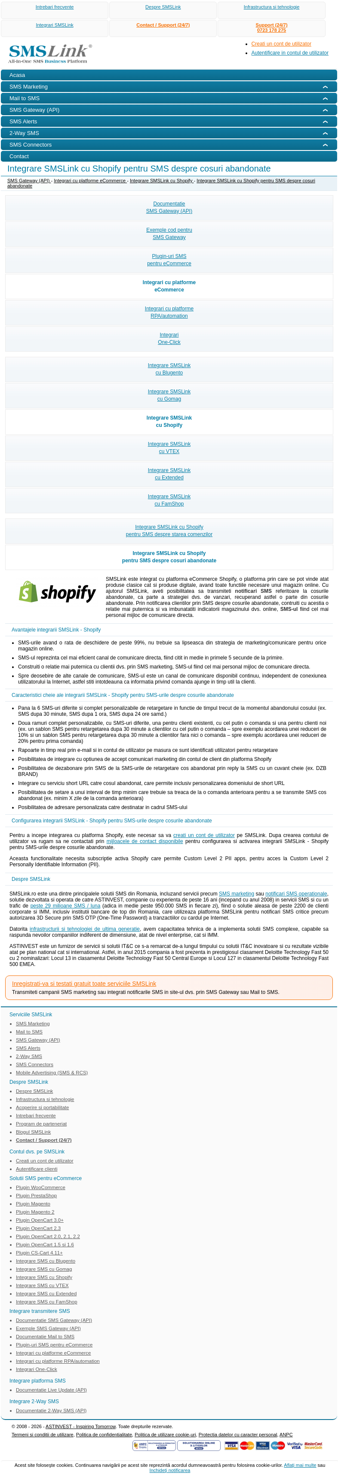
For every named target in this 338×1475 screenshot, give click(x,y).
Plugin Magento (33, 1203)
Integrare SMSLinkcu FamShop (169, 500)
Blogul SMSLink (33, 1132)
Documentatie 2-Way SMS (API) (51, 1410)
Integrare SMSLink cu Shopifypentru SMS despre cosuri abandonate (169, 557)
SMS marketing (236, 894)
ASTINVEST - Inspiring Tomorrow (81, 1426)
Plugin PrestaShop (36, 1195)
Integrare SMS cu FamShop (46, 1301)
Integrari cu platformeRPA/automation (169, 312)
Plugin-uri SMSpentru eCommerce (169, 260)
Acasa (17, 75)
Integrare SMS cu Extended (46, 1293)
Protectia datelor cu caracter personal (238, 1434)
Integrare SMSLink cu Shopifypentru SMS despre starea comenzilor (169, 530)
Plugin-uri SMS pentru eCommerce (54, 1344)
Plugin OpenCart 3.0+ (40, 1220)
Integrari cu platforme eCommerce (90, 180)
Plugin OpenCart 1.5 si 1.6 (45, 1244)
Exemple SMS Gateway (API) (48, 1328)
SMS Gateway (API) (29, 180)
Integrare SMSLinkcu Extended (169, 474)
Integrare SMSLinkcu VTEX (169, 447)
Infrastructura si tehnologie (272, 6)
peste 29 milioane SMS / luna (66, 906)
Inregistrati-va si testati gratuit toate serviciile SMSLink (84, 983)
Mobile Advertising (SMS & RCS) (52, 1072)
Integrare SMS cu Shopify (44, 1277)
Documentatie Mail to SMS (45, 1336)
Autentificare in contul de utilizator (290, 53)
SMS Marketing (33, 1023)
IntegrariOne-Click (169, 338)
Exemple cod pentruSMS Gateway (169, 233)
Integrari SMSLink (54, 25)
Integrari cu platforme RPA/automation (58, 1361)
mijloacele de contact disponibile (145, 841)
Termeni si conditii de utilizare (43, 1434)
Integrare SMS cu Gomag (44, 1269)
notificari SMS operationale (296, 894)
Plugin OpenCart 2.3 (38, 1228)
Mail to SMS (29, 1031)
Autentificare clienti (37, 1168)
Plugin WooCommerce (40, 1187)
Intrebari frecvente (55, 6)
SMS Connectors (34, 1064)
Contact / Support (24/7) (163, 25)
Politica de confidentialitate (104, 1434)
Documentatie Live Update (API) (51, 1389)
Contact (19, 156)
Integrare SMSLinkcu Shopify (169, 421)
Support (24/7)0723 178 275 (272, 27)
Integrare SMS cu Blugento (45, 1260)
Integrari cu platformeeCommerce (169, 286)
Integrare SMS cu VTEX (42, 1285)
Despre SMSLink (163, 6)
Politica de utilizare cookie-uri (165, 1434)
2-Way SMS (29, 1056)
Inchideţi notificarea (170, 1470)
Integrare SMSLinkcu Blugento (169, 369)
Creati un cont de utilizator (281, 44)
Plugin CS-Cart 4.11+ (39, 1252)
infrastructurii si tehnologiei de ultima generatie (85, 929)
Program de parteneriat (41, 1123)
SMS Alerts (28, 1048)
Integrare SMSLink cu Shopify (162, 180)
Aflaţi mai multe (300, 1465)
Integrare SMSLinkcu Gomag (169, 395)
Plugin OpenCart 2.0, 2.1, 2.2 (48, 1236)
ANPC (286, 1434)
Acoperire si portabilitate (42, 1107)
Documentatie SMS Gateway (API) (54, 1320)
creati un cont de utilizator (204, 835)
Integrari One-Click (36, 1369)
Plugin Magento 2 (35, 1211)
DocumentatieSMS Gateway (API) (169, 207)
